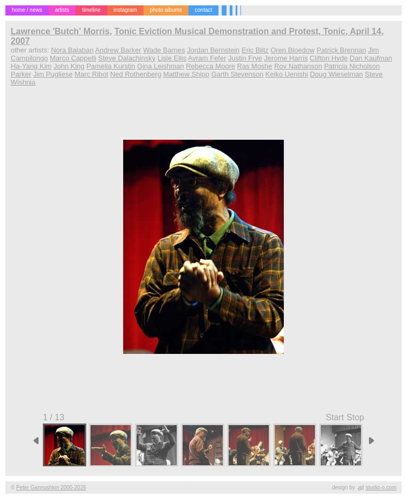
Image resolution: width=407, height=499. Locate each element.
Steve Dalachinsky (126, 58)
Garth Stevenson (237, 74)
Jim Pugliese (53, 74)
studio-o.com (381, 487)
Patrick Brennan (341, 50)
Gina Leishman (160, 66)
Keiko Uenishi (287, 74)
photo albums (166, 10)
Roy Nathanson (298, 66)
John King (69, 66)
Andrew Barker (118, 50)
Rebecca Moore (210, 66)
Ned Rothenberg (135, 74)
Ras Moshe (255, 66)
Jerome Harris (286, 58)
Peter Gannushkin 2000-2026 (51, 487)
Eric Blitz (255, 50)
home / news (27, 10)
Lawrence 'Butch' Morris (60, 31)
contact (203, 10)
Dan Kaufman (371, 58)
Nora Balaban (72, 50)
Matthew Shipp (186, 74)
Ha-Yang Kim (31, 66)
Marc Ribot (91, 74)
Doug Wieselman (336, 74)
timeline (91, 10)
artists (62, 10)
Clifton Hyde (329, 58)
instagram (125, 10)
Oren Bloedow (292, 50)
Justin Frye (245, 58)
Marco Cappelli (73, 58)
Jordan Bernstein (213, 50)
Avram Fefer (207, 58)
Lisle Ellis (171, 58)
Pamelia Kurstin (110, 66)
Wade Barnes (164, 50)
